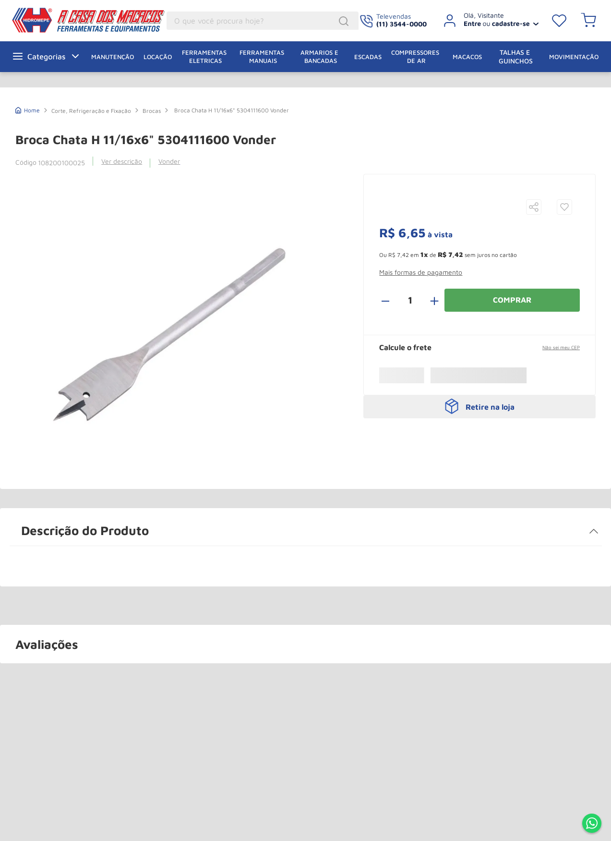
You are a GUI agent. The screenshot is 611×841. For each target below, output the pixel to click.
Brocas (152, 110)
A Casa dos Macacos (64, 20)
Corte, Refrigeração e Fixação (91, 110)
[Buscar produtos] (345, 21)
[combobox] (262, 21)
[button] (533, 207)
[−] (390, 300)
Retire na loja (490, 406)
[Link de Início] (27, 109)
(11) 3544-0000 (401, 24)
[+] (429, 300)
